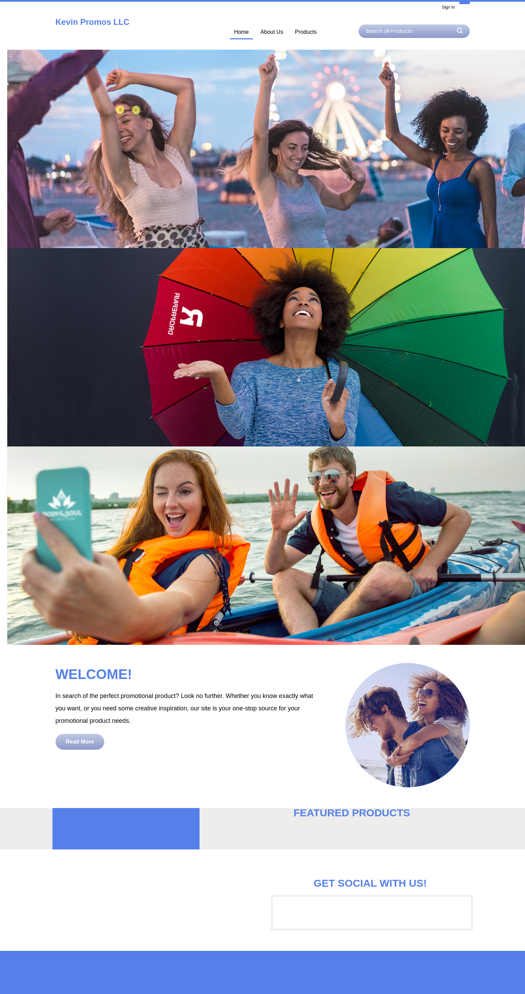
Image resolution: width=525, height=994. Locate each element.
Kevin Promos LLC (93, 22)
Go (460, 31)
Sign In (448, 7)
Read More (80, 742)
